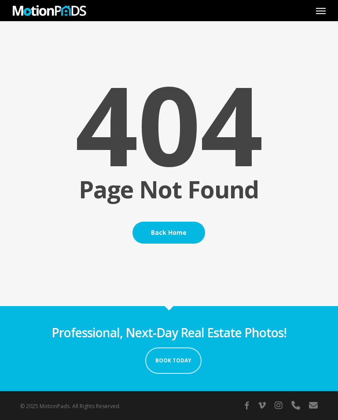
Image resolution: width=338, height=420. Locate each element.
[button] (321, 10)
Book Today (173, 360)
